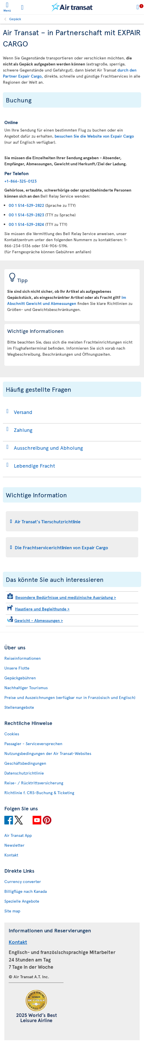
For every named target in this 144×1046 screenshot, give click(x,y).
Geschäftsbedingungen (25, 763)
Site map (12, 911)
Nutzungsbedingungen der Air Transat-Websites (47, 753)
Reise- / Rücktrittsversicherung (33, 783)
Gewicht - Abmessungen (38, 620)
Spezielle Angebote (21, 901)
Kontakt (11, 855)
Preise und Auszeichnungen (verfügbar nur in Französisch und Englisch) (69, 697)
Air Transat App (18, 835)
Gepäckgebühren (20, 678)
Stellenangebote (19, 707)
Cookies (11, 733)
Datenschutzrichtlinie (24, 773)
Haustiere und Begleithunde (42, 609)
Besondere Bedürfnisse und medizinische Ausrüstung (65, 597)
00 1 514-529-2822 (26, 205)
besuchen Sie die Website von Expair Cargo (94, 136)
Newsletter (14, 845)
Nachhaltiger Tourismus (26, 687)
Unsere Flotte (16, 668)
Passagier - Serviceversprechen (33, 743)
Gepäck (15, 18)
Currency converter (22, 881)
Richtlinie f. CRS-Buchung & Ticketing (39, 792)
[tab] (72, 521)
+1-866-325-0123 (20, 181)
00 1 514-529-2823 (26, 215)
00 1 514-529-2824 (26, 224)
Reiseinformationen (22, 658)
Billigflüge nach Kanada (25, 891)
